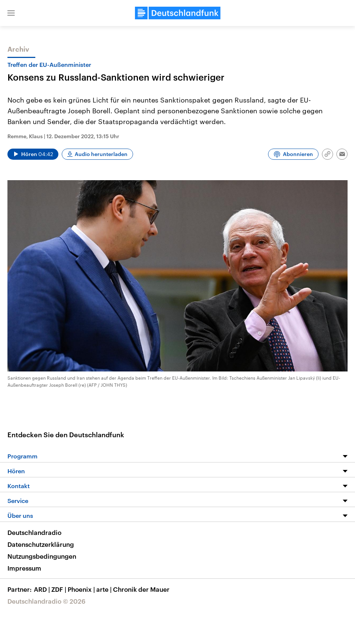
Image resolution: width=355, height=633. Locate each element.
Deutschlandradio (34, 532)
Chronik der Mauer (141, 589)
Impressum (24, 568)
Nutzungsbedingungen (41, 556)
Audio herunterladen (101, 154)
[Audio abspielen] (32, 154)
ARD (42, 589)
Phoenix (82, 589)
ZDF (59, 589)
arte (104, 589)
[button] (11, 13)
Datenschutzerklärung (40, 544)
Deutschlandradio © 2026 (46, 601)
